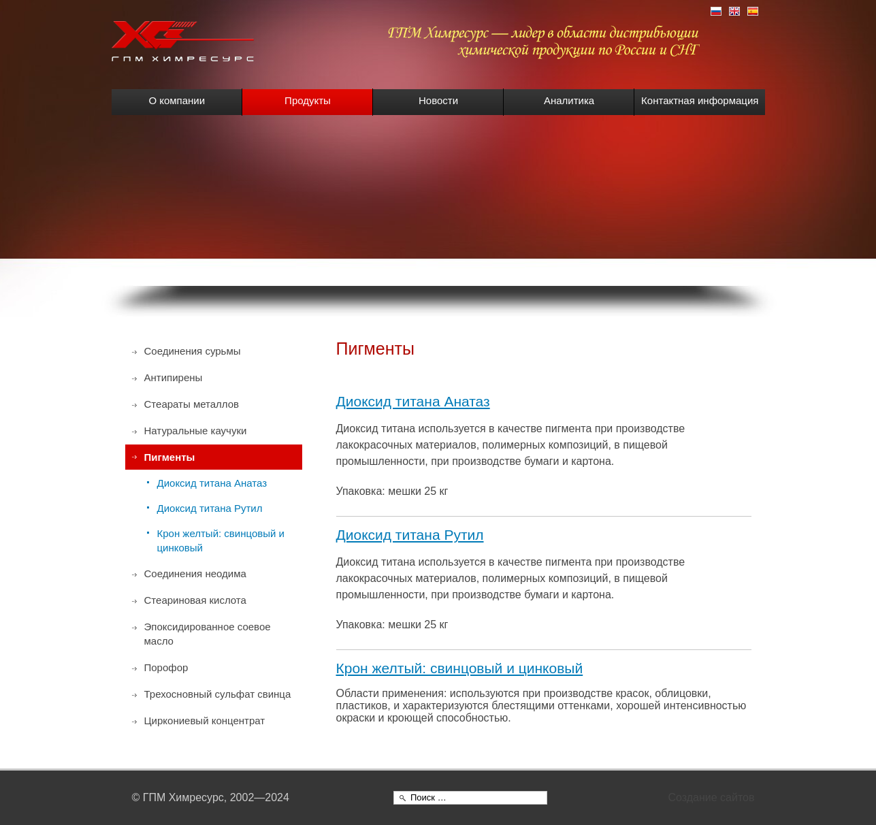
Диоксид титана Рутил (410, 535)
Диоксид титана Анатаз (413, 401)
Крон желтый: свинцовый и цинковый (459, 668)
